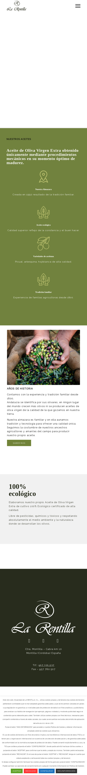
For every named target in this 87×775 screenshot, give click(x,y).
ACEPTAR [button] (17, 771)
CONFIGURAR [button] (46, 771)
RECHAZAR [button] (31, 771)
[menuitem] (76, 6)
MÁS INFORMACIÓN (66, 771)
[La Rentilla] (36, 6)
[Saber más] (19, 443)
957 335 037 (46, 665)
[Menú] (76, 6)
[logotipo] (43, 618)
